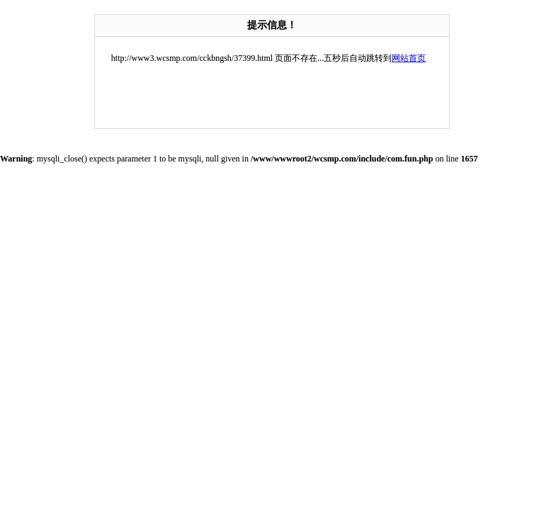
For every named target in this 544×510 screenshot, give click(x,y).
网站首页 (409, 58)
